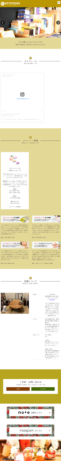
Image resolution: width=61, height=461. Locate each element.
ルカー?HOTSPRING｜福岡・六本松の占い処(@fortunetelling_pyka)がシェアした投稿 (23, 119)
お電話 (18, 389)
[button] (27, 35)
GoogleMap (52, 299)
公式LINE (43, 389)
